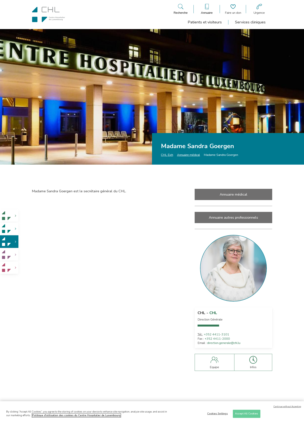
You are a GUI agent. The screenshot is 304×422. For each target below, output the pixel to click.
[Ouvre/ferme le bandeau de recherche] (181, 9)
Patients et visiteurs (205, 22)
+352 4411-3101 (216, 334)
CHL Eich (167, 155)
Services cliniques (250, 22)
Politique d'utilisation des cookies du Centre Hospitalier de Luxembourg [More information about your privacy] (76, 417)
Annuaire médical (188, 155)
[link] (9, 215)
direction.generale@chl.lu (223, 343)
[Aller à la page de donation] (233, 9)
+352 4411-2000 (217, 338)
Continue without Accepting (287, 407)
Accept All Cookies (246, 415)
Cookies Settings (217, 415)
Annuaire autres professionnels (233, 217)
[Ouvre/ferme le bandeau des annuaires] (207, 9)
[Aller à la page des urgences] (259, 9)
